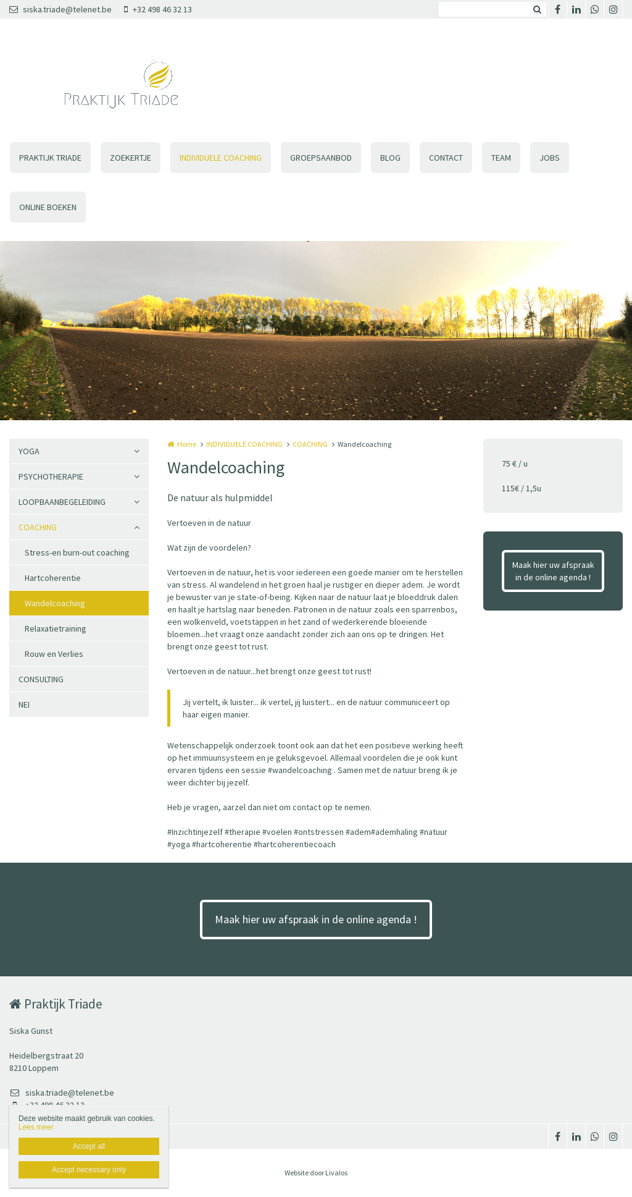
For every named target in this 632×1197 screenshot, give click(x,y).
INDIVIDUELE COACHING (221, 157)
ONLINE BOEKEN (48, 207)
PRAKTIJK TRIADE (50, 157)
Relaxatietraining (55, 628)
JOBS (549, 157)
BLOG (390, 157)
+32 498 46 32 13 (158, 9)
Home (186, 444)
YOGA (29, 451)
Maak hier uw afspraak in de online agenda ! (553, 571)
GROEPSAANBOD (321, 157)
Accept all (89, 1146)
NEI (24, 704)
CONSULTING (41, 679)
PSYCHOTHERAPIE (51, 476)
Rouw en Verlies (54, 653)
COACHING (38, 527)
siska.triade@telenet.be (60, 9)
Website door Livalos (316, 1172)
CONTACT (446, 157)
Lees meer (36, 1127)
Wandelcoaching (55, 603)
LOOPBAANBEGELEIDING (62, 501)
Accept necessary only (89, 1169)
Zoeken (537, 9)
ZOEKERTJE (130, 157)
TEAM (501, 157)
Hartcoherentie (53, 577)
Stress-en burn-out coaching (77, 552)
